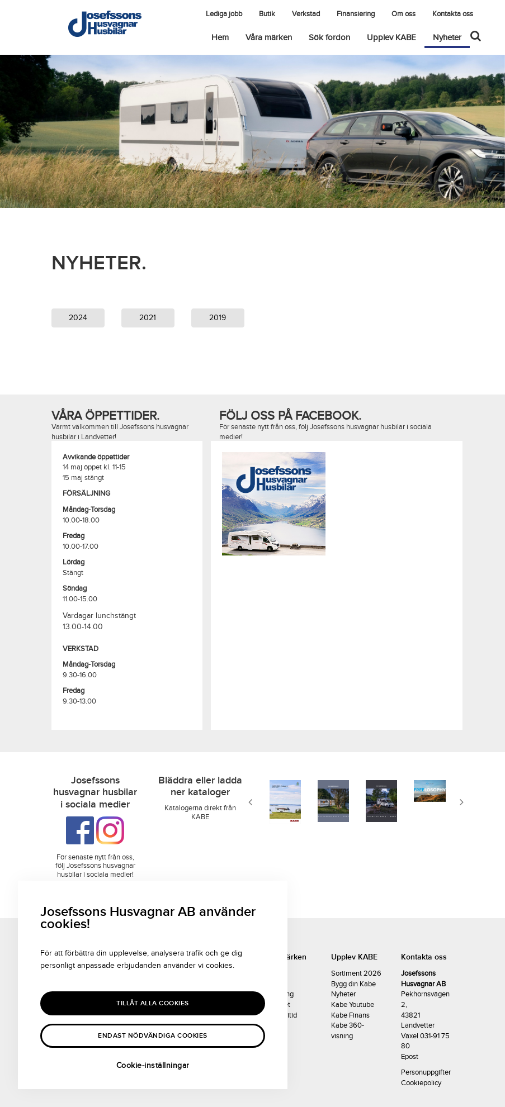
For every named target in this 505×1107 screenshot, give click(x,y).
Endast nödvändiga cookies (152, 1036)
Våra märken (269, 37)
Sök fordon (329, 37)
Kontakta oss (452, 13)
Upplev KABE (391, 37)
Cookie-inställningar (153, 1065)
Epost (409, 1056)
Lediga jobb (224, 13)
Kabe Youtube (352, 1004)
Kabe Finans (350, 1015)
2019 (217, 317)
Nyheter (451, 36)
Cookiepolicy (421, 1083)
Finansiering (356, 13)
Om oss (403, 13)
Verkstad (306, 13)
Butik (267, 13)
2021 (147, 317)
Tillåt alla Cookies (152, 1003)
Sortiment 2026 (356, 973)
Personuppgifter (426, 1072)
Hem (220, 37)
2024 (78, 317)
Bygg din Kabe (353, 984)
